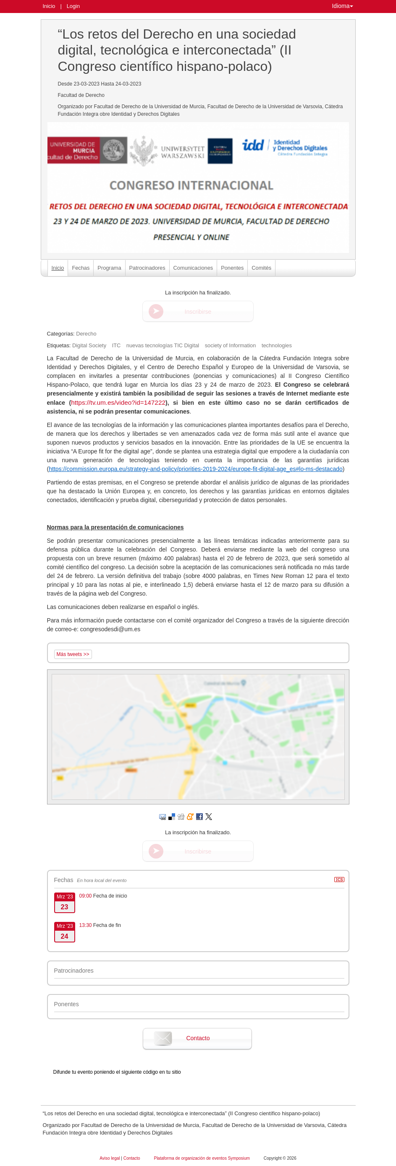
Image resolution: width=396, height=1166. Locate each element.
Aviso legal (110, 1158)
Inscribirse (198, 311)
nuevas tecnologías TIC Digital (162, 345)
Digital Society (89, 345)
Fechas (80, 268)
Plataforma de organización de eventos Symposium (202, 1158)
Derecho (86, 334)
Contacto (198, 1038)
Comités (261, 268)
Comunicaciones (193, 268)
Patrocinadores (147, 268)
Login (73, 6)
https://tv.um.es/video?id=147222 (118, 402)
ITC (116, 345)
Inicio (49, 6)
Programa (109, 268)
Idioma (342, 6)
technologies (277, 345)
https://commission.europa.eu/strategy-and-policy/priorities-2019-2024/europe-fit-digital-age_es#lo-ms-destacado (196, 469)
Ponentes (232, 268)
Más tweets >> (73, 654)
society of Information (230, 345)
